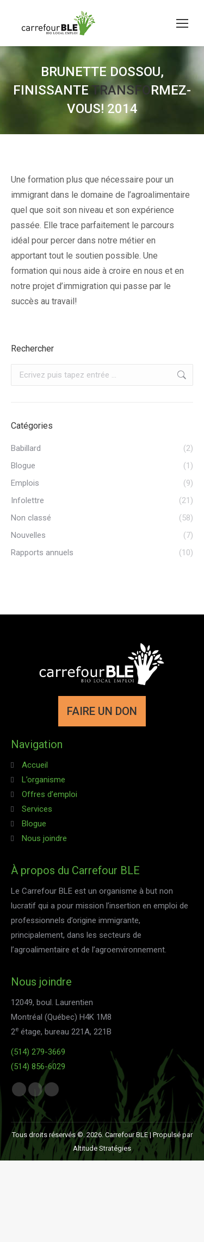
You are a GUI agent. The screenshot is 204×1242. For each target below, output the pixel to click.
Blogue (34, 824)
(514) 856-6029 (38, 1066)
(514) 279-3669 (38, 1052)
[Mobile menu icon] (182, 23)
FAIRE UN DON (102, 711)
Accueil (35, 765)
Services (37, 809)
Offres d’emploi (49, 794)
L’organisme (43, 780)
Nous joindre (44, 838)
